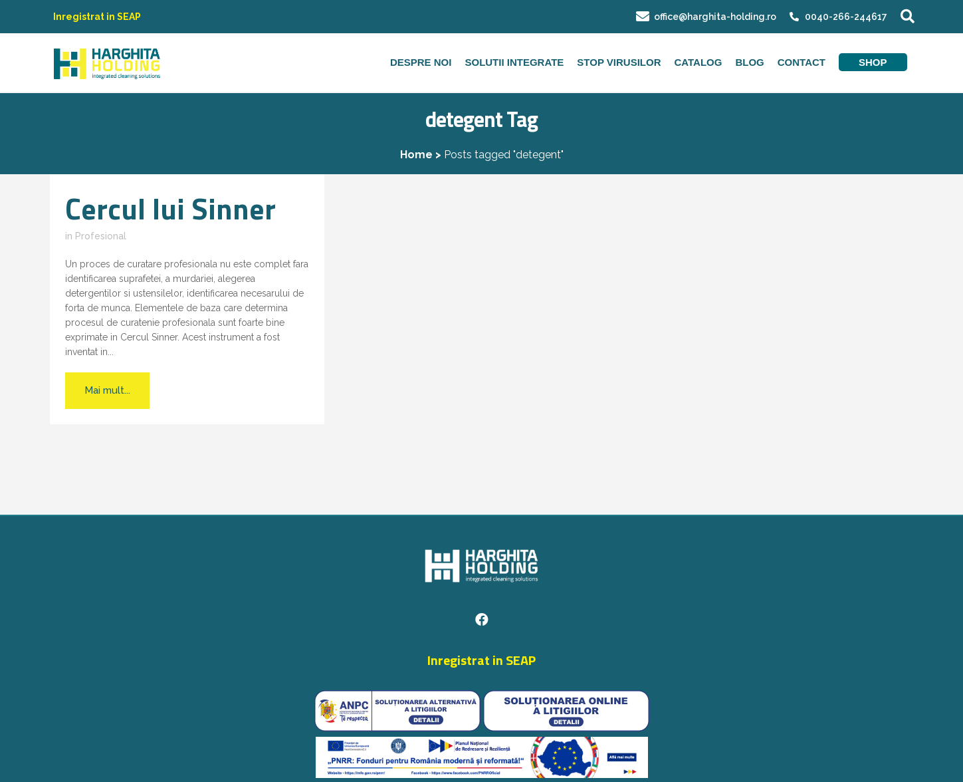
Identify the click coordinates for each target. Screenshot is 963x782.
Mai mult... (107, 390)
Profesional (100, 236)
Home (416, 154)
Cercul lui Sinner (170, 208)
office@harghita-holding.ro (706, 16)
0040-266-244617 (846, 16)
